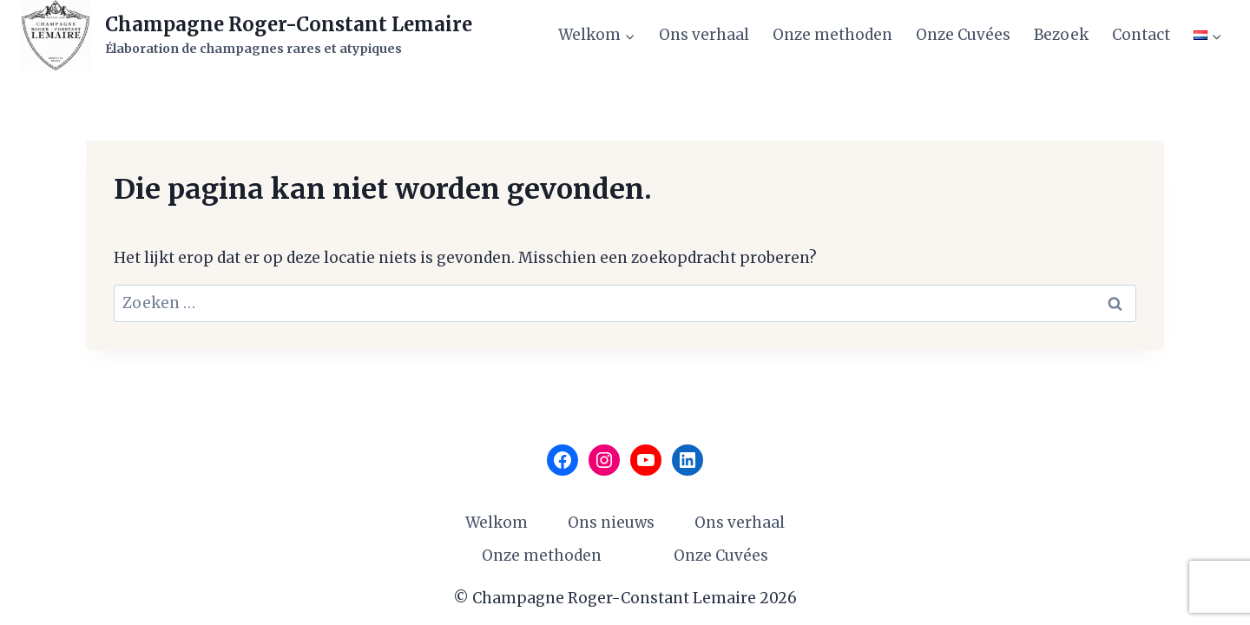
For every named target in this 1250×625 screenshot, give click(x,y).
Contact (1141, 34)
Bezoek (1061, 34)
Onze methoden (832, 34)
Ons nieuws (611, 522)
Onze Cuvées (963, 34)
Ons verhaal (704, 34)
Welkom (496, 522)
